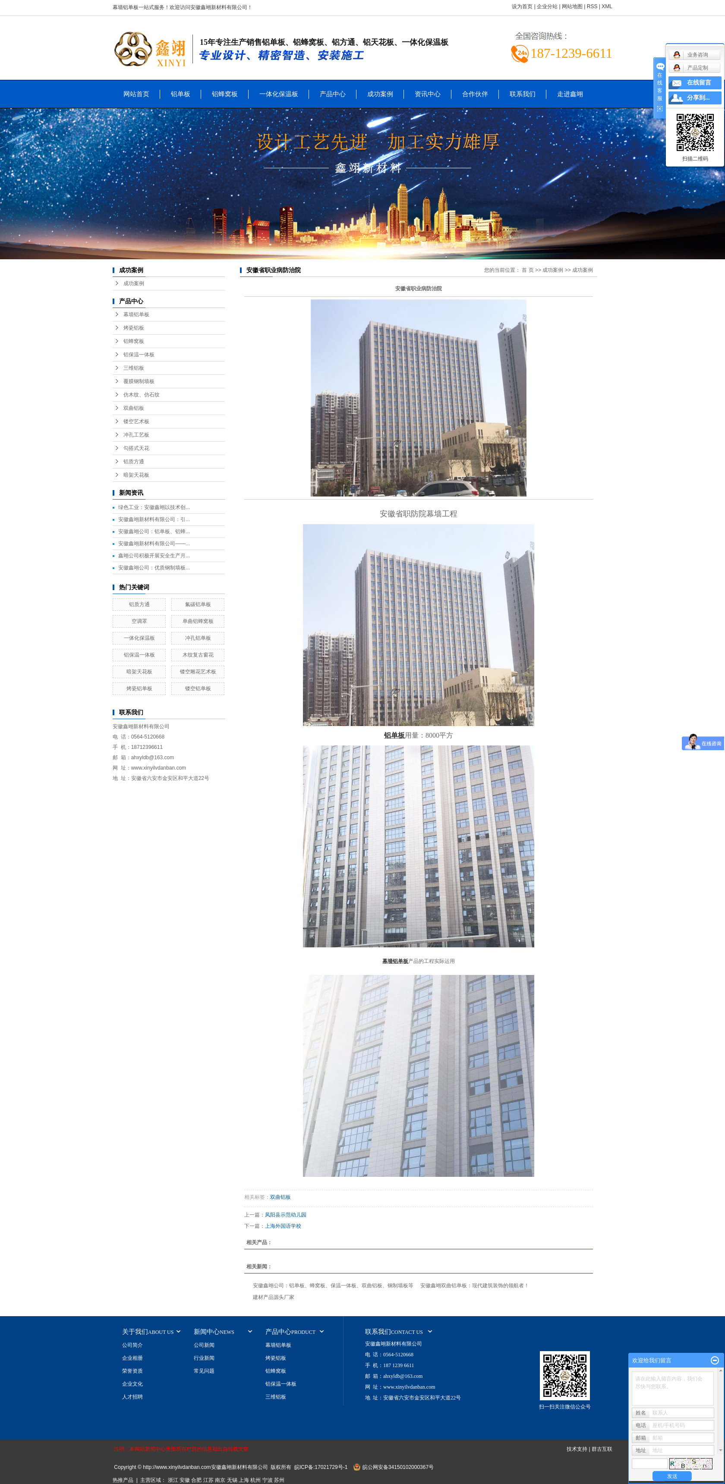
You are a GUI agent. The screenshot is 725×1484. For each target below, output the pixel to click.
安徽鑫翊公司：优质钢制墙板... (154, 568)
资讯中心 (428, 93)
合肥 (196, 1480)
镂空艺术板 (136, 421)
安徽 (185, 1480)
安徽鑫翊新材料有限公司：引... (154, 519)
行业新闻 (204, 1358)
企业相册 (132, 1358)
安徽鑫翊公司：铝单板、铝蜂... (154, 531)
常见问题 (204, 1371)
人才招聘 (132, 1397)
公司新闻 (204, 1345)
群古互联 (602, 1449)
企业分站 (547, 6)
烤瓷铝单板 (139, 688)
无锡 (232, 1480)
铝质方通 (133, 462)
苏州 (279, 1480)
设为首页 (522, 6)
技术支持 (577, 1449)
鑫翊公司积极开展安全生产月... (154, 556)
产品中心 (333, 93)
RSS (592, 6)
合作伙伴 (475, 93)
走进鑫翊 (570, 93)
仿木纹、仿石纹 (141, 395)
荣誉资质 (132, 1371)
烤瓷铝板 (133, 328)
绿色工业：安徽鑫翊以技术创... (154, 507)
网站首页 (136, 93)
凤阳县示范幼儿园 (285, 1215)
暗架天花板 (136, 475)
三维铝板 (133, 368)
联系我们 (523, 93)
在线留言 (699, 82)
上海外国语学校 (283, 1226)
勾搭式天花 (136, 448)
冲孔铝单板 (198, 638)
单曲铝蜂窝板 (198, 621)
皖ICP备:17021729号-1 (320, 1467)
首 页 (527, 270)
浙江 (173, 1480)
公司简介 (132, 1345)
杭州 (255, 1480)
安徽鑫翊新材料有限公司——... (154, 544)
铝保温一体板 (138, 355)
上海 (244, 1480)
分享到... (698, 97)
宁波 (267, 1480)
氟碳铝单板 (198, 604)
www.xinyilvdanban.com (158, 768)
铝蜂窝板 (225, 93)
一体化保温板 (278, 93)
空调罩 (139, 621)
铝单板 (180, 93)
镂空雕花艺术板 (198, 672)
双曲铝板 (133, 408)
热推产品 (123, 1480)
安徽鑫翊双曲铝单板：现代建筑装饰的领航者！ (474, 1286)
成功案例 (380, 93)
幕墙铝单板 (136, 314)
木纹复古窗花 (198, 655)
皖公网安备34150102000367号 (398, 1467)
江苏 (208, 1480)
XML (607, 6)
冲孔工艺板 (136, 435)
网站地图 (572, 6)
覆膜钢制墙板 (138, 381)
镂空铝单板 (198, 688)
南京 (220, 1480)
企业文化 (132, 1384)
